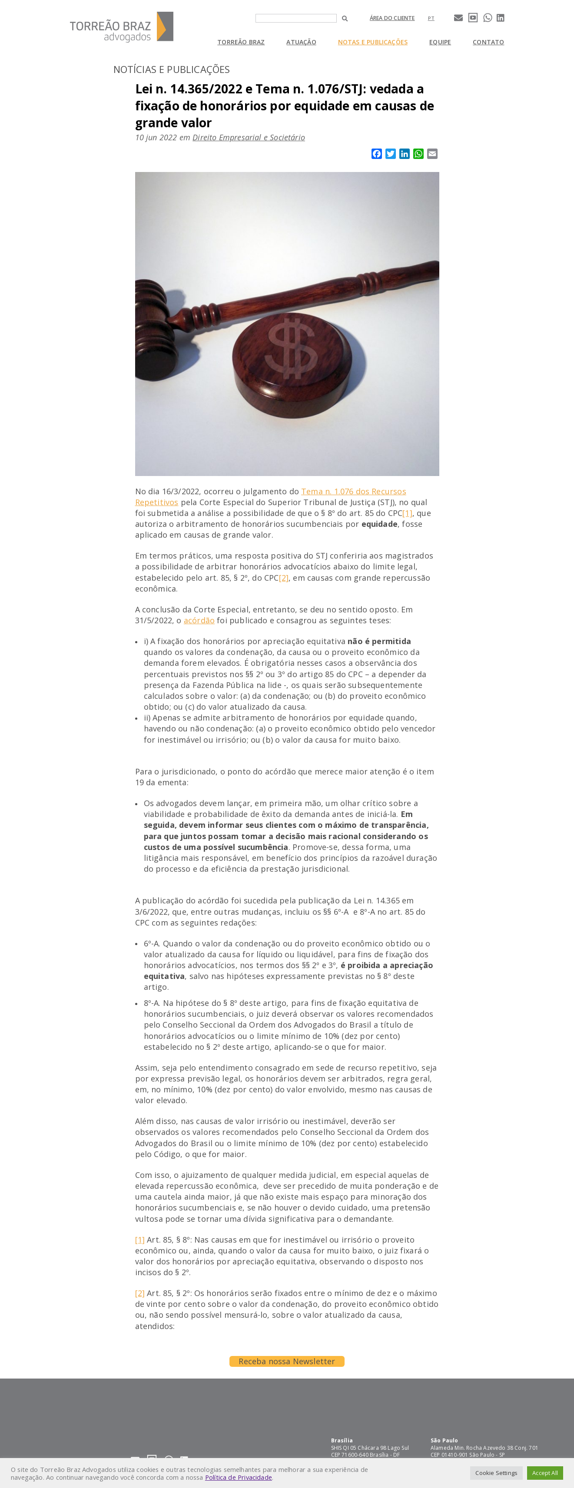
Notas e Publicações (373, 42)
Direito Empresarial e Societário (248, 137)
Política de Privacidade (238, 1477)
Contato (488, 42)
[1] (407, 513)
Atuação (301, 42)
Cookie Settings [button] (496, 1473)
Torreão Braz (241, 42)
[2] (284, 577)
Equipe (440, 42)
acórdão (199, 620)
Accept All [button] (545, 1473)
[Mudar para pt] (431, 18)
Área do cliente (392, 18)
